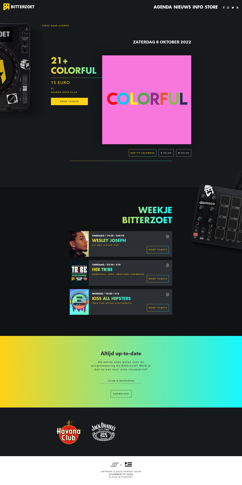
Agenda (163, 7)
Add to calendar (142, 153)
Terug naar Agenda (54, 25)
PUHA (130, 474)
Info (198, 7)
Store (211, 7)
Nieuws (182, 7)
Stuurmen (115, 474)
